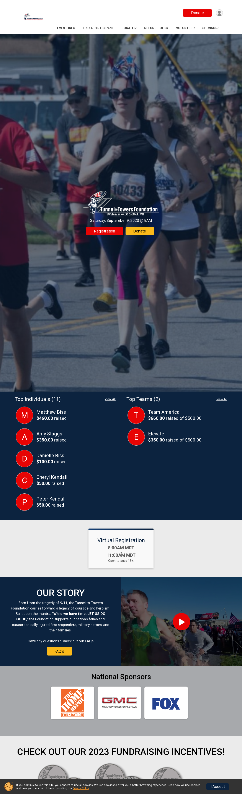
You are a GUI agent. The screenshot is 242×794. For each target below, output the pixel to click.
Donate (196, 12)
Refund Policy (156, 28)
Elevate (156, 434)
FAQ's (59, 651)
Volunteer (185, 28)
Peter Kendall (51, 499)
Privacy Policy (81, 788)
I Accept (218, 786)
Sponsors (210, 28)
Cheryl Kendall (51, 477)
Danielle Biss (50, 455)
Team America (164, 412)
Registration (104, 231)
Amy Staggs (49, 434)
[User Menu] (219, 13)
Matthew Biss (51, 412)
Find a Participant (98, 28)
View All (110, 399)
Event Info (66, 28)
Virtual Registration (121, 540)
